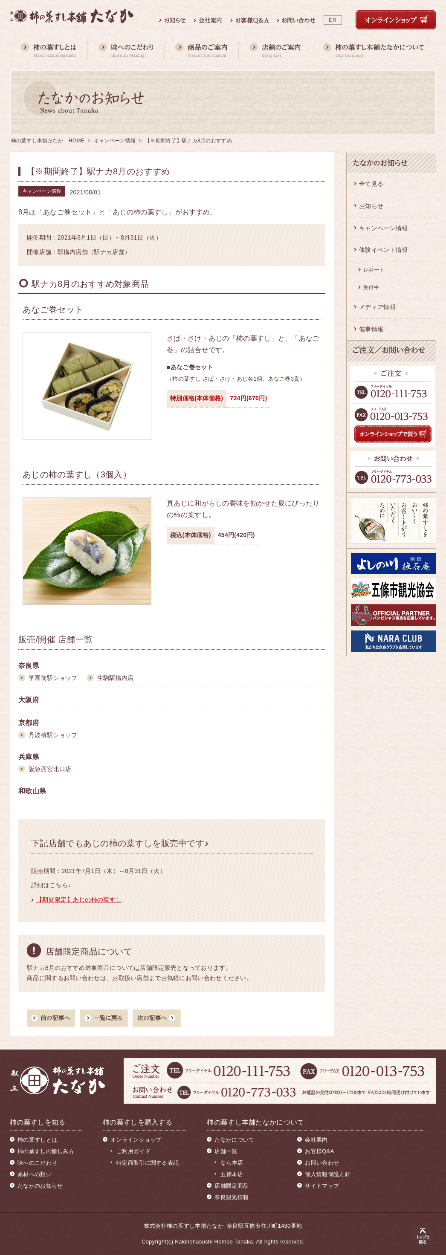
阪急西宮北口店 (50, 769)
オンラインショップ (136, 1139)
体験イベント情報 (383, 249)
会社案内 (316, 1139)
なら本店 (231, 1162)
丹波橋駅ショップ (53, 735)
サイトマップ (322, 1185)
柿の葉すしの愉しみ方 (45, 1151)
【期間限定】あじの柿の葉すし (79, 899)
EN (333, 20)
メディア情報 (377, 307)
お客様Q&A (319, 1151)
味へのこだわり (37, 1162)
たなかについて (234, 1139)
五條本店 (231, 1174)
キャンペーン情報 (115, 141)
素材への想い (34, 1174)
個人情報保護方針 (327, 1174)
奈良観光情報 (231, 1197)
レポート (373, 270)
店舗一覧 (225, 1151)
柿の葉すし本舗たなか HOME (48, 141)
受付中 (371, 287)
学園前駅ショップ (53, 677)
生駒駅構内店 (115, 677)
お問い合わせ (322, 1162)
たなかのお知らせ (40, 1185)
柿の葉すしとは (37, 1139)
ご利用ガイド (133, 1151)
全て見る (371, 183)
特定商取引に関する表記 (147, 1162)
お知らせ (371, 205)
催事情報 (371, 329)
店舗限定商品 (231, 1185)
